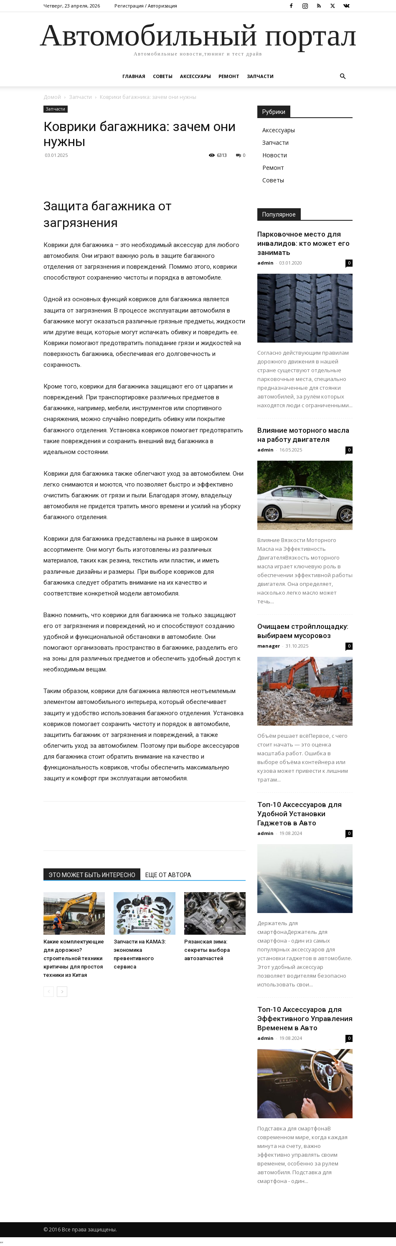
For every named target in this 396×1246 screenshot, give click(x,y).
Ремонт (228, 76)
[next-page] (62, 991)
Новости (274, 155)
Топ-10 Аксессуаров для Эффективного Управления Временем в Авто (305, 1018)
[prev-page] (48, 991)
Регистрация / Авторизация (145, 6)
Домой (52, 97)
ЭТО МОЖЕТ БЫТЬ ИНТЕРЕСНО (91, 875)
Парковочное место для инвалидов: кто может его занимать (303, 243)
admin (265, 263)
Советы (163, 76)
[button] (343, 77)
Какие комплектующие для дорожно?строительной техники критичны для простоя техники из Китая (73, 958)
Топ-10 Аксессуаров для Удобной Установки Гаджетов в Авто (299, 813)
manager (268, 646)
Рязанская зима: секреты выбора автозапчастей (207, 949)
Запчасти (260, 76)
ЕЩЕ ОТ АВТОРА (168, 875)
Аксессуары (195, 76)
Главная (133, 76)
